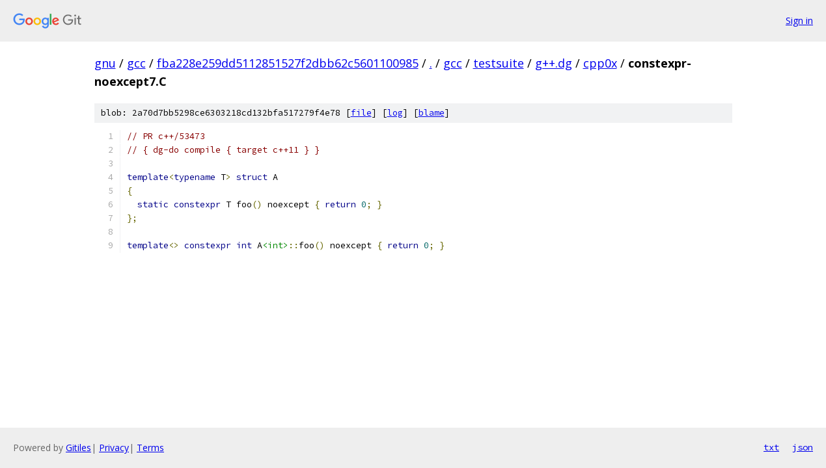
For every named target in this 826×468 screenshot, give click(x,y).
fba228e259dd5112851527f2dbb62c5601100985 (288, 63)
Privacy (114, 447)
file (361, 112)
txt (771, 447)
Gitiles (78, 447)
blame (432, 112)
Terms (150, 447)
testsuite (498, 63)
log (395, 112)
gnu (105, 63)
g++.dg (553, 63)
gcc (136, 63)
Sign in (799, 20)
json (802, 447)
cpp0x (600, 63)
